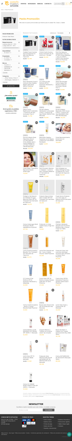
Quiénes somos (48, 421)
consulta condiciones (11, 113)
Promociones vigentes (64, 421)
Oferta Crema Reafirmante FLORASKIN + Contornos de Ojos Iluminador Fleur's (30, 112)
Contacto (60, 426)
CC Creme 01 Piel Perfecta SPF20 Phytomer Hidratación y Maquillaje (30, 281)
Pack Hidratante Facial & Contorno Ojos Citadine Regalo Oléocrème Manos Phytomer (30, 84)
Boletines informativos (64, 419)
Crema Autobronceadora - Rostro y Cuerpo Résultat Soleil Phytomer (30, 306)
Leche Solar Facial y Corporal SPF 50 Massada (62, 306)
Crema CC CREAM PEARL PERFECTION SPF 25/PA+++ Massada (30, 385)
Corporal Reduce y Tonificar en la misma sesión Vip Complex (45, 331)
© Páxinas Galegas (66, 436)
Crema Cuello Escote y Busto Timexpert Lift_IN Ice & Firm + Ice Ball (46, 53)
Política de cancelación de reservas (58, 433)
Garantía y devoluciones (50, 428)
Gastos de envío (48, 426)
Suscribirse (48, 410)
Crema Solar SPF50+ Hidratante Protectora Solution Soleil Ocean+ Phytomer (62, 281)
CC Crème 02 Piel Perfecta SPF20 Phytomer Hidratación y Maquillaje (46, 84)
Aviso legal (11, 433)
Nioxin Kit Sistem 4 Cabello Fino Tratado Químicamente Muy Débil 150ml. (63, 332)
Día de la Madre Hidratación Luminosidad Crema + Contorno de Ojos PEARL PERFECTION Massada (46, 112)
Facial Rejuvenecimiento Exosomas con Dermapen (63, 139)
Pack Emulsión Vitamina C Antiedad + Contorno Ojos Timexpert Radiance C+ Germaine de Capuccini (46, 171)
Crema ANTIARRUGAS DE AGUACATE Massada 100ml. (63, 357)
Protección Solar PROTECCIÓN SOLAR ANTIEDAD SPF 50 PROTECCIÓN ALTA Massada (45, 359)
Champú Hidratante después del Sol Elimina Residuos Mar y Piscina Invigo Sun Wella (63, 226)
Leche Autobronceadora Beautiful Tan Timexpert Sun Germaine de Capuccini (30, 253)
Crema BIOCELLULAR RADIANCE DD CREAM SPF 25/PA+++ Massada (30, 331)
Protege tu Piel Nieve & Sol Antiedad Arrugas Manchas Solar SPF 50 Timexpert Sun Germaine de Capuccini (30, 199)
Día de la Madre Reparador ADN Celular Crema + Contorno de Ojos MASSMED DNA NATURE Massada (63, 112)
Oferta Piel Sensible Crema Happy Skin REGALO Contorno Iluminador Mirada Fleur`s (61, 84)
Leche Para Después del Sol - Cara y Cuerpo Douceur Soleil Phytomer (46, 252)
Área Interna (4, 434)
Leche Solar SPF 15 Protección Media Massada (28, 357)
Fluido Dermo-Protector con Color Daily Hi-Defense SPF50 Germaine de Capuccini (63, 199)
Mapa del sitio (4, 433)
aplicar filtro (12, 86)
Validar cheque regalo (63, 424)
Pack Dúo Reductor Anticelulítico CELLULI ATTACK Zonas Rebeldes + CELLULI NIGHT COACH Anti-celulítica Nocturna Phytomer (63, 56)
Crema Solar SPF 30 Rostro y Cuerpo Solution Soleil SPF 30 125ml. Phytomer (46, 281)
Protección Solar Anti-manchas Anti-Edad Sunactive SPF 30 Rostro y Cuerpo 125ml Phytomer (63, 253)
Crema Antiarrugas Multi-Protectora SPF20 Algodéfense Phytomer (30, 225)
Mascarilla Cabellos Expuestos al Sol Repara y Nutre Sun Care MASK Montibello (46, 140)
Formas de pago (48, 424)
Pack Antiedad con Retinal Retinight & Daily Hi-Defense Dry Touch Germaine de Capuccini (62, 171)
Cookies (28, 433)
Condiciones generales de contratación (40, 433)
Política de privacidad (20, 433)
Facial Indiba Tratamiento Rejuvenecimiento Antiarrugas (30, 170)
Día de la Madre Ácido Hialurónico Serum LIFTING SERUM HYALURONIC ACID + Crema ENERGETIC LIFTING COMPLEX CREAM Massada (29, 142)
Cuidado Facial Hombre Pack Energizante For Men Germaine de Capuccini (30, 54)
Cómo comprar (47, 419)
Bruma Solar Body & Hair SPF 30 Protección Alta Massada (46, 306)
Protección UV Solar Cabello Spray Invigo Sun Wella (46, 225)
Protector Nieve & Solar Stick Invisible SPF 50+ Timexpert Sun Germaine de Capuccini (46, 199)
